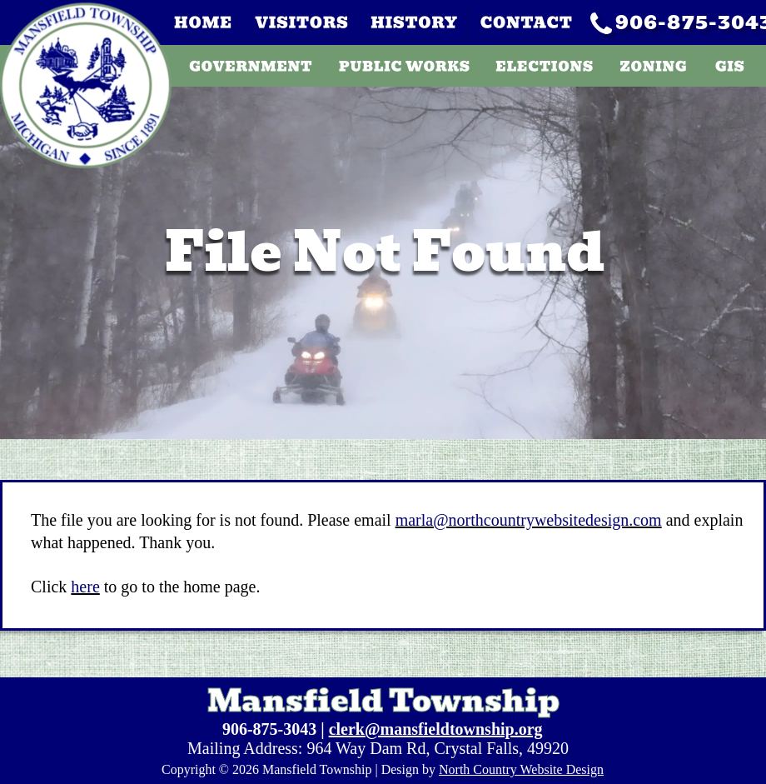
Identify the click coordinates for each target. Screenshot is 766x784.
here (85, 586)
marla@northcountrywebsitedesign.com (528, 520)
